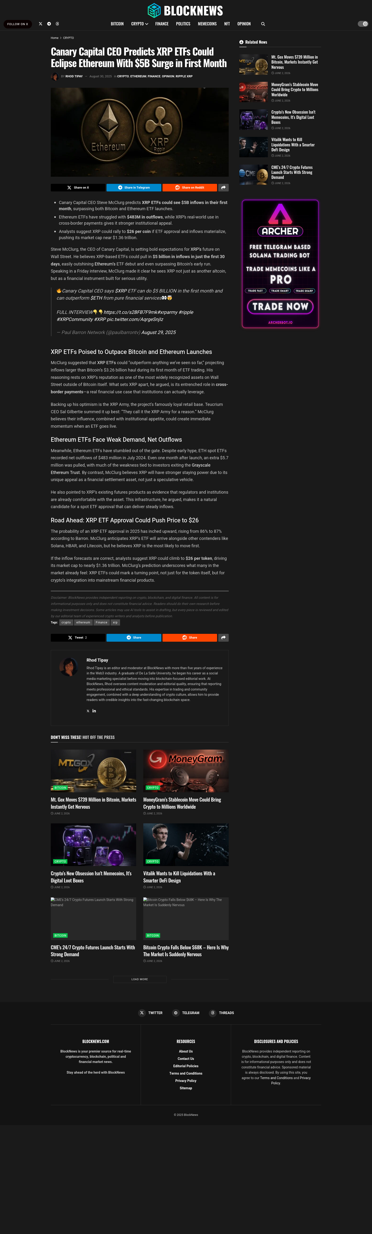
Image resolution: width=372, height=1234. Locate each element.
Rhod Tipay (74, 76)
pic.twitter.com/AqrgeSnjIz (135, 320)
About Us (186, 1054)
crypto (66, 624)
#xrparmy (167, 313)
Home (54, 38)
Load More (139, 982)
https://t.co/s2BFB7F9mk (130, 313)
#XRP (100, 320)
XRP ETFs (106, 364)
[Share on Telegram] (134, 188)
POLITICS (183, 24)
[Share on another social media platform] (223, 188)
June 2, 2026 (60, 816)
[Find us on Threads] (57, 23)
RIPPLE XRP (184, 76)
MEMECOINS (207, 24)
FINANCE (162, 24)
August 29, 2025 (158, 333)
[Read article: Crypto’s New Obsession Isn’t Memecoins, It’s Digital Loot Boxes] (93, 847)
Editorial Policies (186, 1069)
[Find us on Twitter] (40, 23)
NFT (227, 24)
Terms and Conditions (185, 1076)
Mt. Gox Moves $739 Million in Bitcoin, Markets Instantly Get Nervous (93, 805)
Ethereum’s (105, 265)
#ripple (185, 313)
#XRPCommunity (74, 320)
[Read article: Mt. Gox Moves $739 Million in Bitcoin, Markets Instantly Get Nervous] (93, 773)
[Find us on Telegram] (49, 23)
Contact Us (186, 1061)
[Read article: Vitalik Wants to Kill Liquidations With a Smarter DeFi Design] (186, 847)
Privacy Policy (185, 1083)
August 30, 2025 (100, 76)
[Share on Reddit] (190, 188)
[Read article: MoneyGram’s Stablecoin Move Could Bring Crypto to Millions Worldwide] (186, 773)
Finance (101, 624)
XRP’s (197, 250)
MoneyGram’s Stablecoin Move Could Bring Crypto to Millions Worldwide (182, 805)
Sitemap (186, 1091)
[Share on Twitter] (78, 188)
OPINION (244, 24)
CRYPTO (137, 24)
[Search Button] (263, 23)
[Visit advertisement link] (280, 264)
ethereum (83, 624)
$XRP (120, 292)
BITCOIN (117, 24)
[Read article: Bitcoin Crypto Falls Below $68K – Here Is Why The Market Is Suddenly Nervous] (186, 921)
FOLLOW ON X (17, 24)
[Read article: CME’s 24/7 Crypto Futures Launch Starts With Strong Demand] (93, 921)
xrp (115, 624)
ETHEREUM (138, 76)
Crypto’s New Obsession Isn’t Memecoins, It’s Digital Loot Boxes (91, 879)
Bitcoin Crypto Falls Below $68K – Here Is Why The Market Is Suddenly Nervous (186, 953)
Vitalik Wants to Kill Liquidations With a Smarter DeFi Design (179, 879)
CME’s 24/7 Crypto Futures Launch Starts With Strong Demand (93, 953)
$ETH (96, 299)
